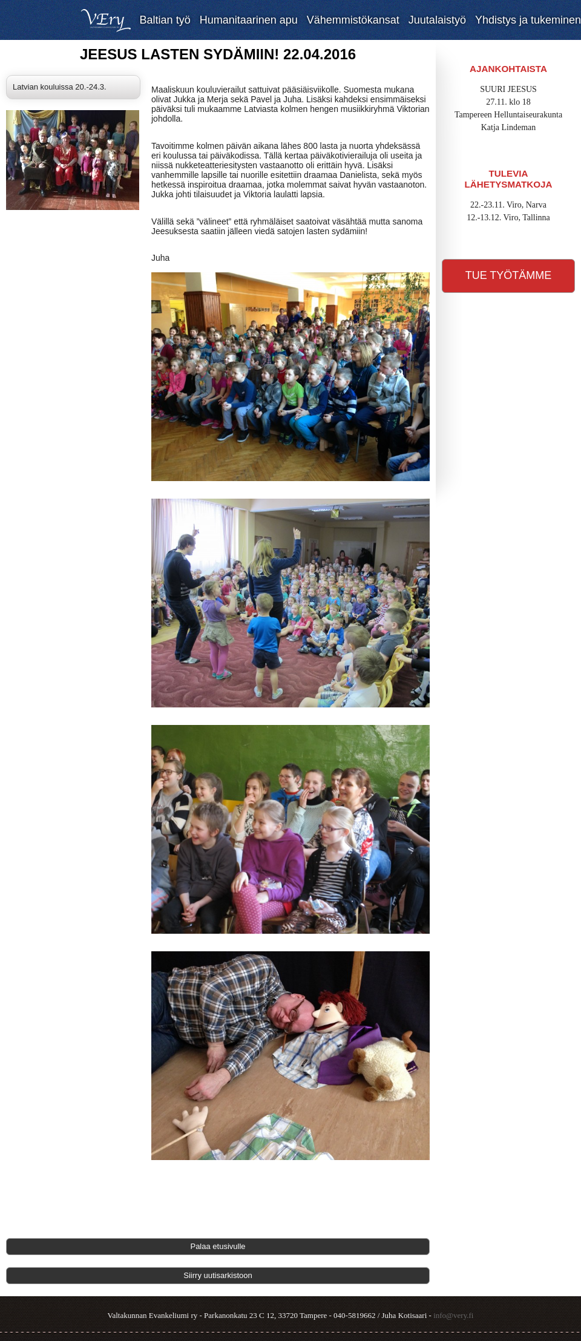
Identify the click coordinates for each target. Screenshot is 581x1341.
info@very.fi (453, 1315)
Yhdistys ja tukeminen (528, 20)
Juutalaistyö (437, 20)
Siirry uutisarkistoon (217, 1275)
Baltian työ (165, 20)
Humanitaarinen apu (249, 20)
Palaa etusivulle (217, 1246)
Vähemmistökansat (353, 20)
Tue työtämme (508, 275)
